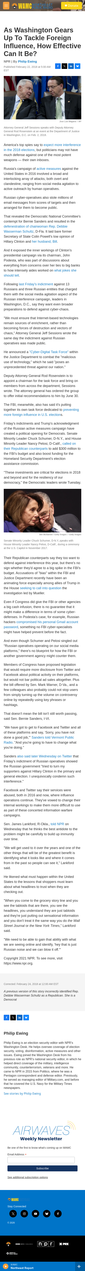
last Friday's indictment (36, 284)
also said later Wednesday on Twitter (44, 756)
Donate (73, 5)
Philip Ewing (27, 61)
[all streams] (80, 1266)
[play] (5, 1266)
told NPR (57, 824)
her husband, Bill (44, 241)
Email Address (17, 1154)
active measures (49, 169)
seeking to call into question (40, 588)
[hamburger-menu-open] (6, 5)
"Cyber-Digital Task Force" (49, 352)
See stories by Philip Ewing (22, 1093)
